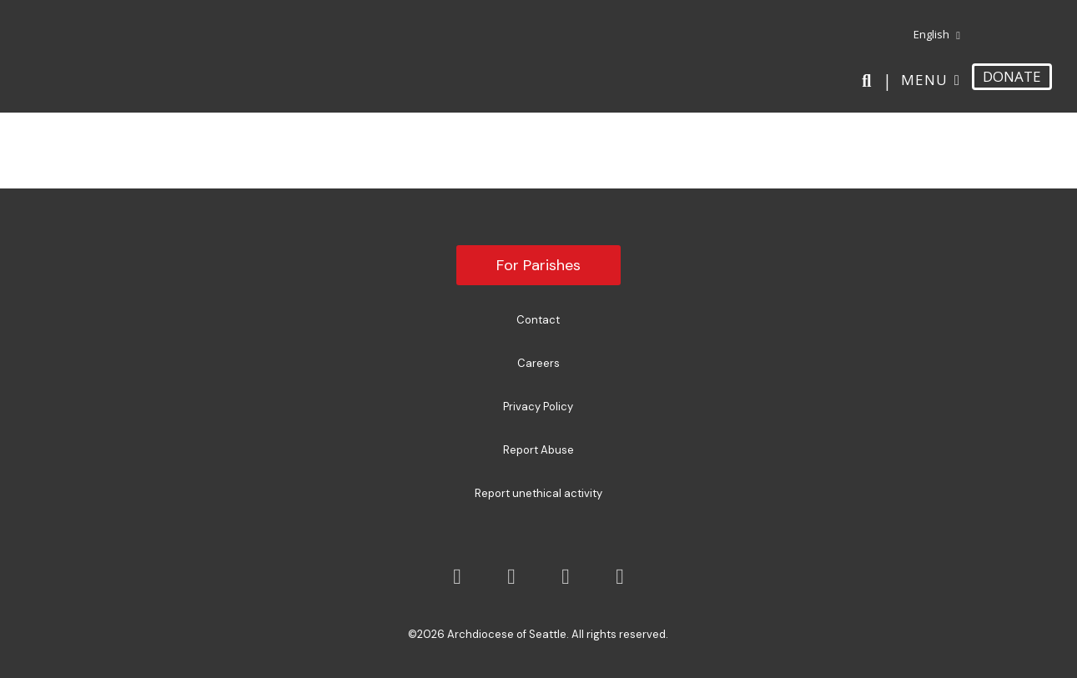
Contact (538, 320)
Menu (924, 79)
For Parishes (538, 265)
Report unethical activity (538, 493)
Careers (538, 363)
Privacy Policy (538, 406)
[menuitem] (930, 35)
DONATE (1012, 76)
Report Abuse (538, 450)
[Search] (869, 81)
